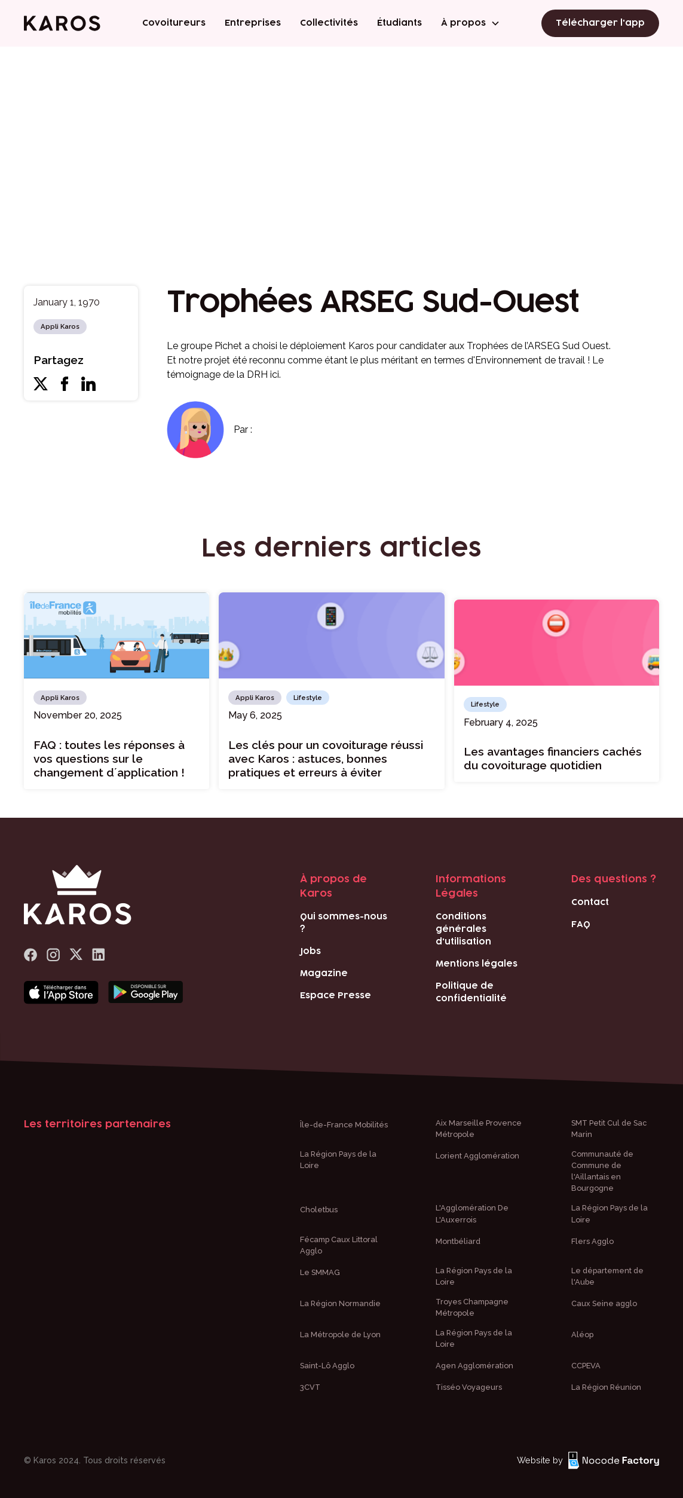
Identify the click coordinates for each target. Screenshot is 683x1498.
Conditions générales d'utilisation (463, 929)
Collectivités (329, 23)
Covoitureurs (174, 23)
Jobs (310, 951)
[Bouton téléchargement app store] (61, 993)
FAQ (580, 924)
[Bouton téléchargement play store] (145, 993)
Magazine (324, 973)
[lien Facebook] (30, 955)
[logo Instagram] (53, 955)
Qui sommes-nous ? (343, 923)
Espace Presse (335, 995)
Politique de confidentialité (471, 992)
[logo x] (75, 955)
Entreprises (253, 23)
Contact (590, 902)
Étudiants (399, 23)
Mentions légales (476, 963)
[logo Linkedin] (98, 955)
